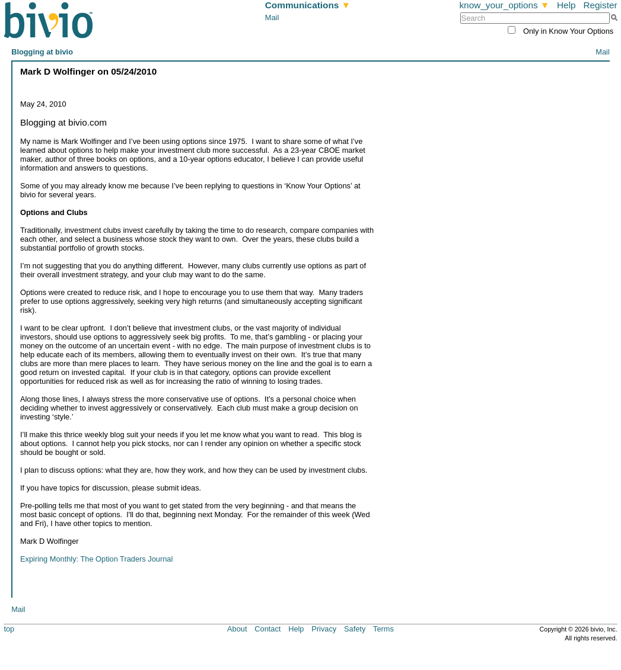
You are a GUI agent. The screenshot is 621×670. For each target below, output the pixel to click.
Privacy (323, 628)
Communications (308, 5)
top (9, 628)
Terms (383, 628)
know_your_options (504, 5)
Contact (267, 628)
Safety (354, 628)
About (237, 628)
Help (566, 5)
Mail (272, 17)
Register (600, 5)
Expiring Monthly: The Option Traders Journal (96, 558)
